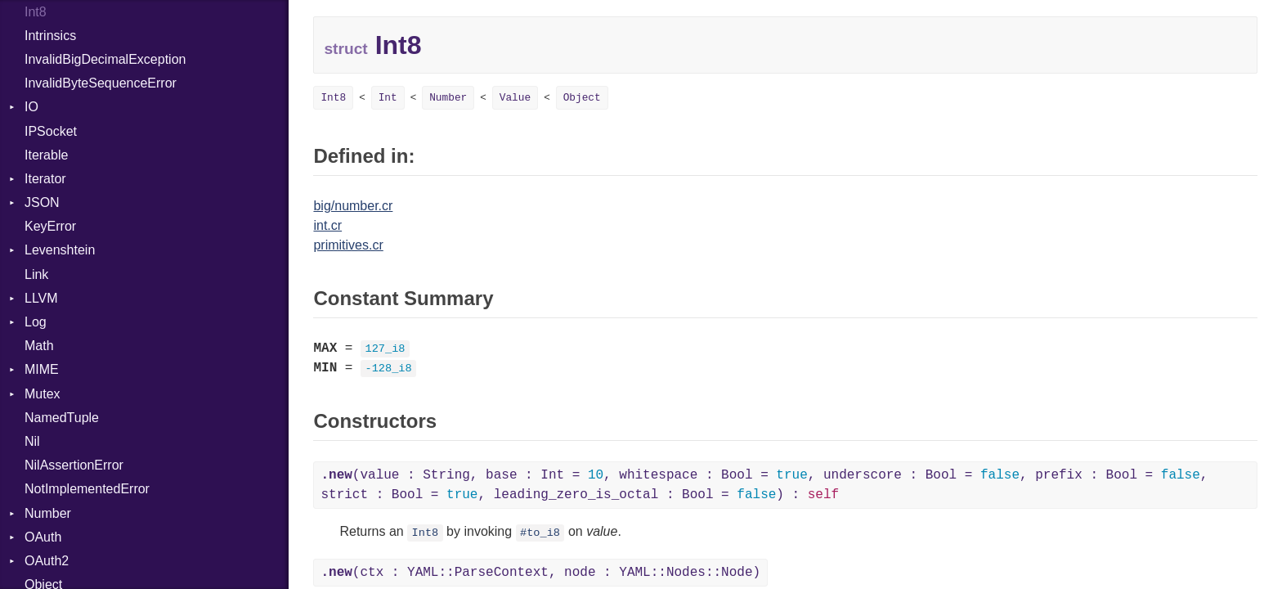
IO (31, 107)
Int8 (333, 98)
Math (39, 346)
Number (48, 513)
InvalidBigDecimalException (105, 59)
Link (36, 274)
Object (582, 98)
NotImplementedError (87, 489)
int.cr (327, 225)
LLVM (41, 298)
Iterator (45, 179)
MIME (42, 369)
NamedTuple (62, 418)
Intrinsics (50, 36)
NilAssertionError (74, 465)
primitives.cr (348, 245)
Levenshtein (60, 250)
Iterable (46, 155)
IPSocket (51, 131)
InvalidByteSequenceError (101, 83)
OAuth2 (47, 561)
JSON (42, 202)
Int (388, 98)
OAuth (43, 537)
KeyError (50, 226)
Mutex (43, 394)
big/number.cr (352, 206)
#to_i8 (540, 533)
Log (36, 322)
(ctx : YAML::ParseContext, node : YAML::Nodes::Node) (540, 572)
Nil (32, 441)
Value (515, 98)
